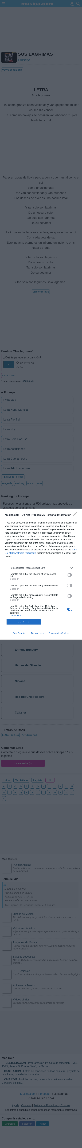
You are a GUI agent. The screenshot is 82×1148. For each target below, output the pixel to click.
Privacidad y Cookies (58, 633)
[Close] (76, 515)
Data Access (37, 633)
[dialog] (41, 574)
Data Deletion (19, 633)
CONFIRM (24, 622)
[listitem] (41, 568)
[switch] (69, 575)
